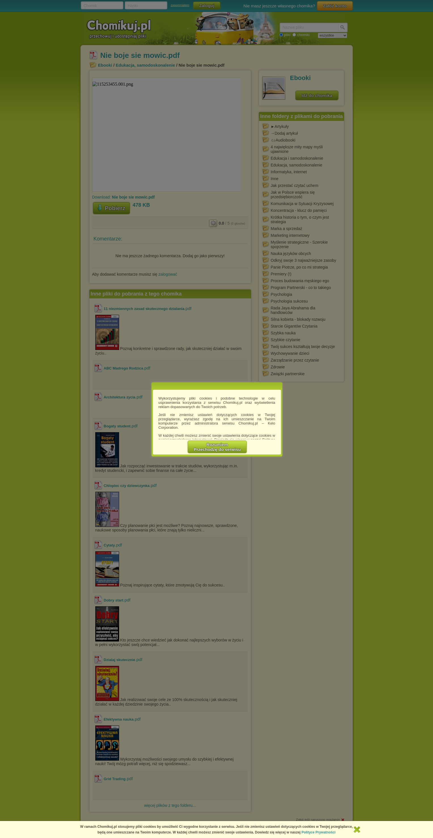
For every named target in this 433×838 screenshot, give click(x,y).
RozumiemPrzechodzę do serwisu (217, 447)
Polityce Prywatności (318, 832)
